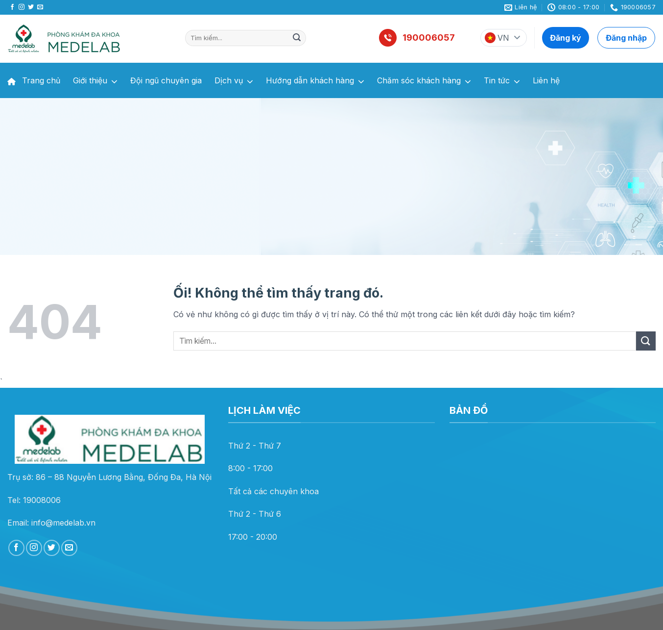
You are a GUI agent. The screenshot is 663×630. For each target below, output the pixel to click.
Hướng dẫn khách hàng (315, 81)
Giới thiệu (95, 81)
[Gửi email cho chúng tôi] (40, 7)
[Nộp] (296, 38)
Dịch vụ (233, 81)
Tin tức (502, 81)
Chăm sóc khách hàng (424, 81)
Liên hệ (546, 80)
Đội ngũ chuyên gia (166, 80)
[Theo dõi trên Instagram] (21, 7)
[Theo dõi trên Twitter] (31, 7)
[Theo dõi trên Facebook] (12, 7)
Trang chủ (33, 80)
